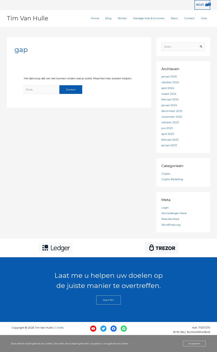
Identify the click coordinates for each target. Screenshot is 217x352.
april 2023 (167, 134)
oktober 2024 (170, 82)
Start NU (108, 300)
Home (102, 18)
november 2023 (171, 116)
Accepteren (194, 343)
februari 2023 (170, 139)
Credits (59, 327)
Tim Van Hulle (27, 18)
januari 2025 (169, 76)
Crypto (165, 173)
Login (165, 207)
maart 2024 (168, 93)
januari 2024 (169, 105)
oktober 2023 (170, 122)
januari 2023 (169, 145)
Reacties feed (170, 219)
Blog (115, 18)
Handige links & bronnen (153, 18)
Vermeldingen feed (173, 213)
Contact (191, 18)
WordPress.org (170, 224)
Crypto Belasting (172, 179)
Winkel (127, 18)
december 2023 (171, 111)
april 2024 (167, 88)
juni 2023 (167, 128)
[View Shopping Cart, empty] (202, 5)
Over (204, 18)
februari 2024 (170, 99)
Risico (177, 18)
